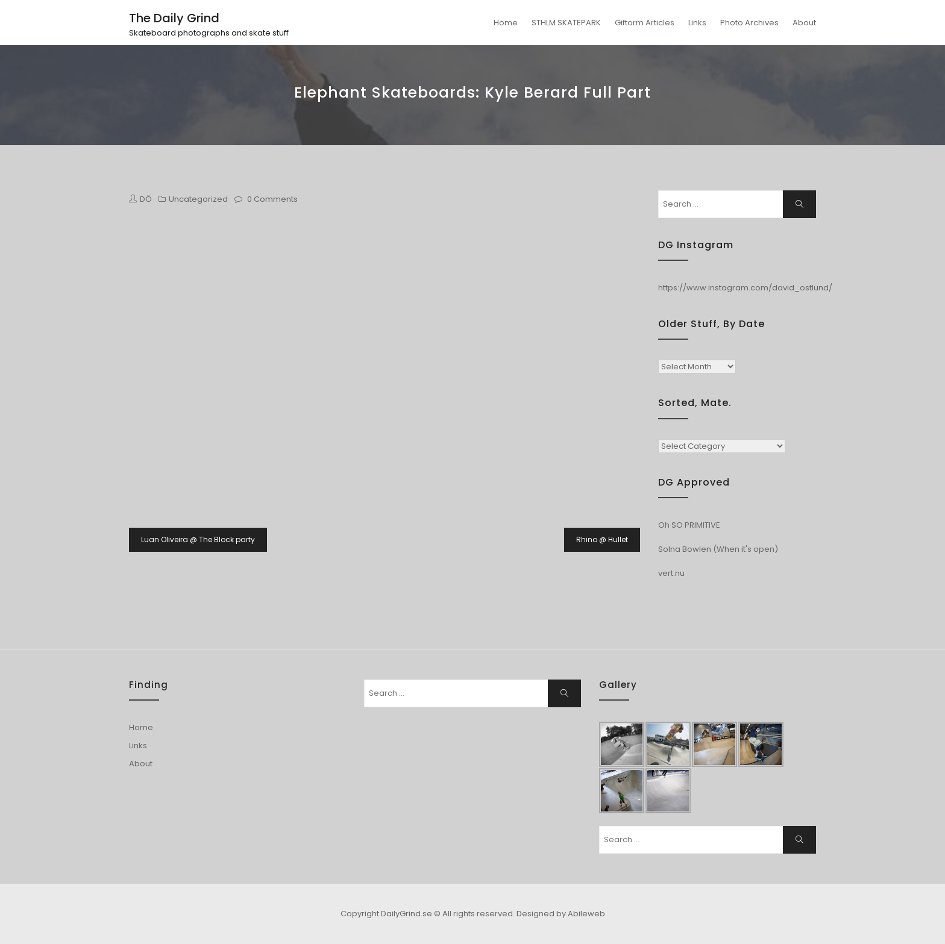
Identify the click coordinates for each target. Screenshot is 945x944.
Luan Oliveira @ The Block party (198, 539)
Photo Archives (749, 22)
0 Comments (272, 199)
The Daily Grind (174, 18)
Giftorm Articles (644, 22)
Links (697, 22)
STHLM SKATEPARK (566, 22)
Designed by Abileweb (560, 913)
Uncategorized (198, 199)
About (804, 22)
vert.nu (671, 573)
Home (506, 22)
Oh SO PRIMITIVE (689, 525)
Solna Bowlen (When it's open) (718, 549)
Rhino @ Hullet (602, 539)
